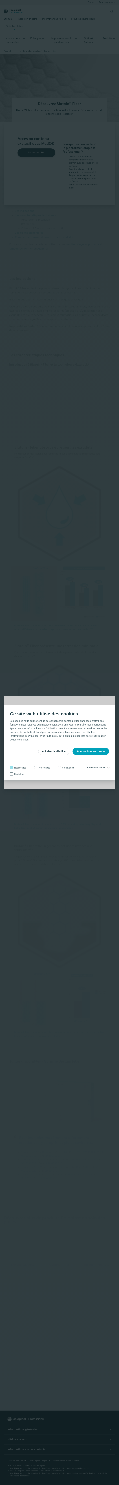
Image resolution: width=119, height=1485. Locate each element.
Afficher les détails (96, 767)
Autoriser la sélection (54, 751)
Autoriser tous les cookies (90, 751)
